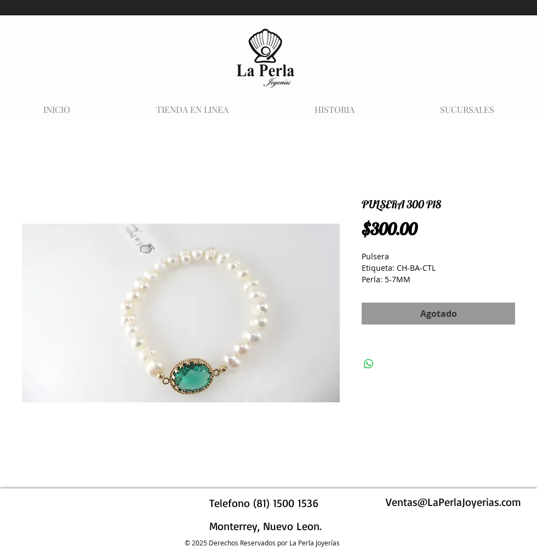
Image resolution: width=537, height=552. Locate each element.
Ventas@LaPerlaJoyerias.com (453, 502)
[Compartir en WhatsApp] (368, 364)
